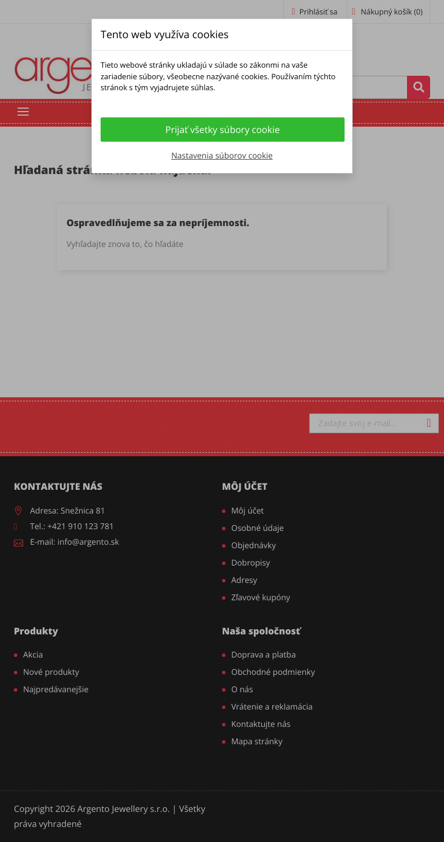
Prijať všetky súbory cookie (222, 129)
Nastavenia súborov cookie (221, 155)
